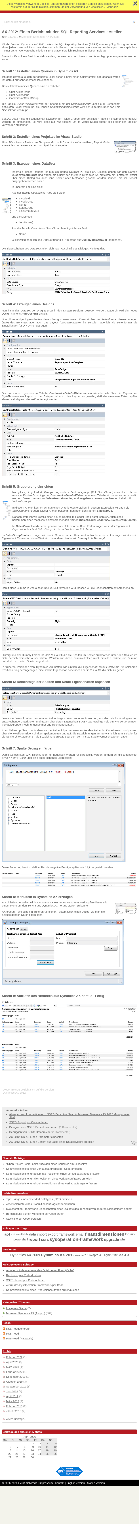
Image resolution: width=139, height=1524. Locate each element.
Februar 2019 (14, 1406)
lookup (130, 1234)
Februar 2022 (14, 1357)
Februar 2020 (14, 1371)
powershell (20, 1239)
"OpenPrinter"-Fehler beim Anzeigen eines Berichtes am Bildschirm (46, 1163)
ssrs (45, 1239)
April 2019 (12, 1396)
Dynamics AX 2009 (25, 1255)
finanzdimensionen (104, 1234)
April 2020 (12, 1362)
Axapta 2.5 (81, 1255)
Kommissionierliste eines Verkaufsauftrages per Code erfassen (44, 1168)
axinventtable (19, 1234)
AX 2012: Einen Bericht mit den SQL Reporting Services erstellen (62, 32)
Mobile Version (96, 1482)
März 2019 (12, 1401)
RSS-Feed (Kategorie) (19, 1338)
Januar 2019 (13, 1411)
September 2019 (16, 1386)
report (34, 1239)
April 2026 (30, 1436)
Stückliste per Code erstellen (23, 1218)
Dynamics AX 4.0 (116, 1255)
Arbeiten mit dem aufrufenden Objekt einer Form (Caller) (40, 1270)
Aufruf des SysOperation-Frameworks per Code (35, 1284)
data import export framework (52, 1234)
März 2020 (12, 1366)
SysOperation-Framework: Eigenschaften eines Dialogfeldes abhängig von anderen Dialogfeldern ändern (69, 1208)
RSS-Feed (12, 1333)
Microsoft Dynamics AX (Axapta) (40, 36)
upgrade (111, 1239)
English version (75, 1482)
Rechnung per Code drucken (23, 1275)
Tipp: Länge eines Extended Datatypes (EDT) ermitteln (39, 1199)
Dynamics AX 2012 (57, 1255)
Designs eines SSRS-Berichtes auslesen (33, 1127)
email (80, 1234)
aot (7, 1234)
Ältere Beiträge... (16, 1418)
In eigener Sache (16, 1308)
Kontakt (59, 1482)
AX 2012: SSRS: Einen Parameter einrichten (36, 1136)
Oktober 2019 (14, 1381)
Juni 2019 (12, 1391)
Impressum (46, 1482)
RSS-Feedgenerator (18, 1328)
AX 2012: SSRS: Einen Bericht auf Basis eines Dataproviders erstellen (51, 1141)
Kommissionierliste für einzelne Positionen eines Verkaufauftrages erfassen (51, 1183)
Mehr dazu (112, 6)
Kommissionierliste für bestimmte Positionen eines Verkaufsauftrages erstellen (53, 1173)
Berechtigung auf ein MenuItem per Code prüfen (35, 1213)
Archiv (7, 1351)
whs (122, 1239)
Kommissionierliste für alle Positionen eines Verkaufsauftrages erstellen (49, 1178)
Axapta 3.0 (96, 1255)
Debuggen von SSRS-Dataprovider (30, 1131)
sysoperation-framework (76, 1239)
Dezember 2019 (16, 1376)
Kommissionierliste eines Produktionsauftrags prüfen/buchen (42, 1289)
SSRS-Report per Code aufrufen (28, 1122)
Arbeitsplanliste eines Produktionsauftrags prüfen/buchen (40, 1203)
